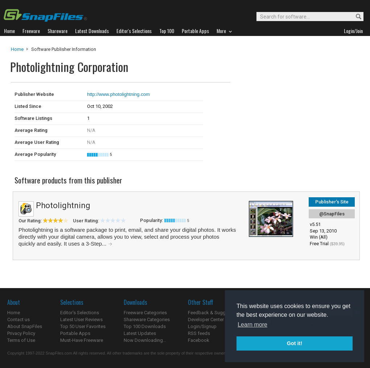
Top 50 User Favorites (83, 326)
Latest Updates (140, 333)
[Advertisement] (279, 97)
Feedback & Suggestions (214, 312)
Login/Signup (202, 326)
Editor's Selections (79, 312)
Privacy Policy (21, 333)
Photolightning (63, 205)
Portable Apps (75, 333)
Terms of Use (21, 340)
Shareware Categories (147, 319)
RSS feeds (199, 333)
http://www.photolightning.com (118, 94)
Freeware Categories (145, 312)
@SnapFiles (332, 214)
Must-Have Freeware (81, 340)
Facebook (198, 340)
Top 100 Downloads (145, 326)
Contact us (18, 319)
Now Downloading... (145, 340)
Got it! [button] (294, 343)
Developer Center (206, 319)
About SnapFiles (24, 326)
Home (17, 49)
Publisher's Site (332, 202)
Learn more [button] (252, 325)
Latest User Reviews (81, 319)
